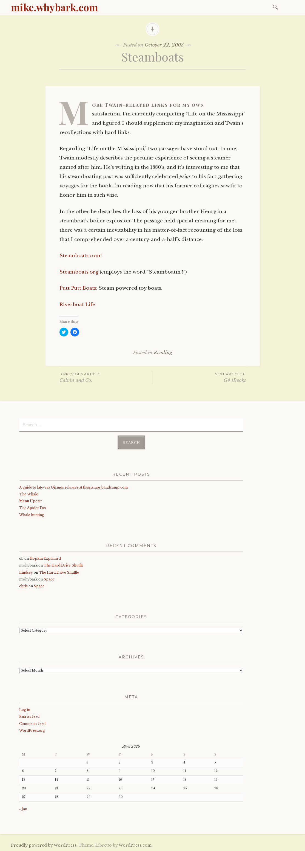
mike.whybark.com (54, 7)
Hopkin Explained (45, 558)
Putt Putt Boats (77, 288)
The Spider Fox (32, 508)
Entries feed (29, 717)
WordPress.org (32, 730)
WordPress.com (135, 845)
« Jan (23, 809)
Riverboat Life (77, 304)
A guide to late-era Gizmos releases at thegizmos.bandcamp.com (73, 487)
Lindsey (26, 572)
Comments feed (32, 724)
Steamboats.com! (80, 256)
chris (23, 586)
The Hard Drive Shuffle (64, 565)
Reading (163, 353)
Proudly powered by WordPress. (44, 845)
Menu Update (30, 501)
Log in (24, 710)
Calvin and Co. (106, 377)
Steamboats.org (78, 272)
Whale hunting (31, 515)
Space (49, 579)
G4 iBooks (199, 377)
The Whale (28, 494)
